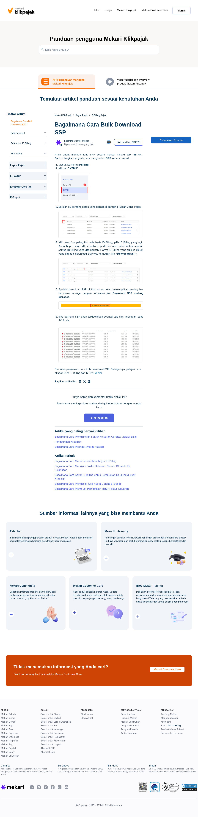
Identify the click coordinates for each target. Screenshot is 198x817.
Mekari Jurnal (8, 718)
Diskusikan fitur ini (171, 140)
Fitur (96, 10)
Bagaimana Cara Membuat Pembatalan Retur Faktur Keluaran (92, 488)
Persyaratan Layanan (172, 733)
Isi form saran (99, 417)
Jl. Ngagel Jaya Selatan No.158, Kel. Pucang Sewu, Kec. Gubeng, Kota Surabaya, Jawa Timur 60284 (81, 770)
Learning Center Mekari (76, 140)
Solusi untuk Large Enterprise (56, 721)
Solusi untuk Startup (51, 714)
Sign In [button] (181, 10)
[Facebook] (80, 381)
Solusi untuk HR (49, 725)
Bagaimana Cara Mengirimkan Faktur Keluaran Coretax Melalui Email (96, 436)
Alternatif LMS (48, 752)
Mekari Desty (8, 752)
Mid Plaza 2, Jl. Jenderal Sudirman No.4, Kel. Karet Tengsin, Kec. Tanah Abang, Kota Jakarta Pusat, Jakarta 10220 (26, 772)
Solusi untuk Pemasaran (53, 736)
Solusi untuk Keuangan (52, 729)
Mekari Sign (7, 725)
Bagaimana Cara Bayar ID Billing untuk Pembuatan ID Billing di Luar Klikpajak (95, 476)
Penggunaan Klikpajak (68, 441)
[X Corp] (84, 381)
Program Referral (130, 725)
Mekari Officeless (10, 736)
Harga (108, 10)
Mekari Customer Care (154, 10)
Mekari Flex (7, 729)
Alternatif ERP (48, 748)
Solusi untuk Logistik (51, 744)
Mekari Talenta (8, 714)
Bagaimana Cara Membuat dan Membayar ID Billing (85, 461)
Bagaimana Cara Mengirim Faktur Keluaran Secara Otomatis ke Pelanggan (92, 468)
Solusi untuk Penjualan (52, 733)
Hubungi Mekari (129, 718)
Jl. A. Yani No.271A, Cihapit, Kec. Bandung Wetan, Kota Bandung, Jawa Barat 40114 (126, 770)
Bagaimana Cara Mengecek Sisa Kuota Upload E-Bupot (88, 483)
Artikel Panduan (129, 733)
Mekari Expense (9, 733)
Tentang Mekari (169, 714)
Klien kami (166, 721)
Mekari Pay (7, 744)
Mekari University (10, 755)
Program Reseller (130, 729)
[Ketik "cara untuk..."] (99, 50)
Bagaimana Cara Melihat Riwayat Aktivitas (79, 446)
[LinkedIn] (89, 381)
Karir (163, 725)
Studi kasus (87, 714)
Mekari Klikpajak (126, 10)
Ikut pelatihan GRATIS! (129, 142)
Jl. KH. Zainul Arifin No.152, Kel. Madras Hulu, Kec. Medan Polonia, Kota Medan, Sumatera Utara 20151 (172, 770)
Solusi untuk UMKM (51, 718)
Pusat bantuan (128, 714)
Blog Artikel (87, 718)
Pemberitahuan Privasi (172, 729)
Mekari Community (130, 721)
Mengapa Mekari (170, 718)
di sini (98, 373)
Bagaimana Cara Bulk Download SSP (22, 123)
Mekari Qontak (8, 721)
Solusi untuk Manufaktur (53, 740)
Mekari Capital (8, 748)
